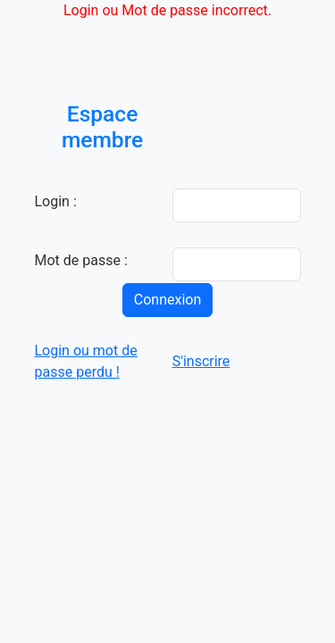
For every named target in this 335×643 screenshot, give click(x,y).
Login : (56, 201)
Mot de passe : (81, 260)
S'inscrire (201, 361)
